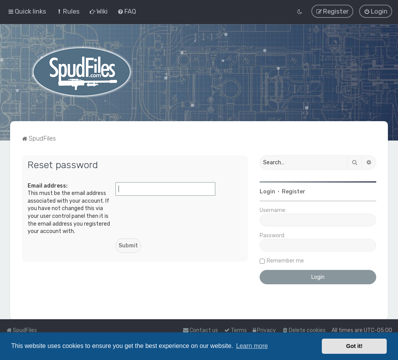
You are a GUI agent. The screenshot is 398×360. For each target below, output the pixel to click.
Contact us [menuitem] (200, 330)
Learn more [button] (252, 346)
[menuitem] (68, 11)
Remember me (285, 260)
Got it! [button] (354, 346)
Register (293, 191)
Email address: (48, 185)
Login (267, 191)
